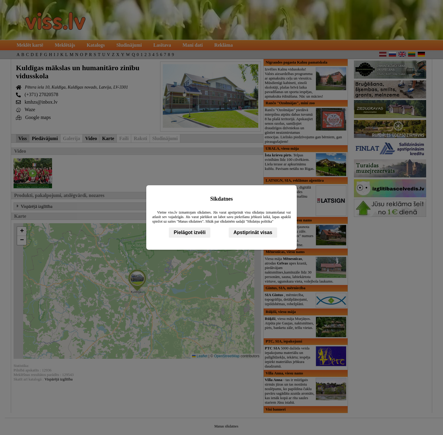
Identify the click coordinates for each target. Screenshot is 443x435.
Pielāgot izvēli (190, 232)
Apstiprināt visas (253, 232)
